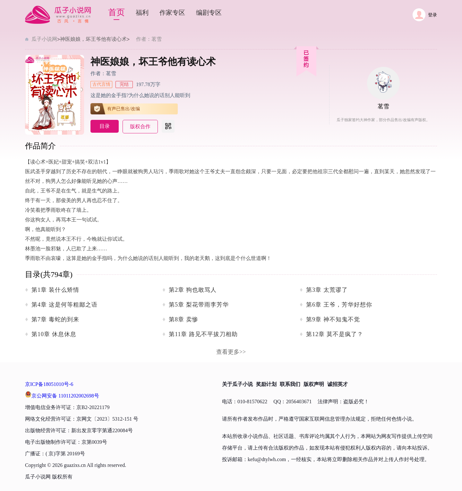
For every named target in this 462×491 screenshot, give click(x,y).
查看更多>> (231, 352)
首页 (116, 12)
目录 (104, 126)
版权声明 (314, 384)
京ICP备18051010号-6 (49, 384)
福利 (142, 12)
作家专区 (172, 12)
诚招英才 (337, 384)
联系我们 (290, 384)
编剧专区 (209, 12)
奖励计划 (266, 384)
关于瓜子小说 (237, 384)
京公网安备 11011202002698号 (62, 395)
